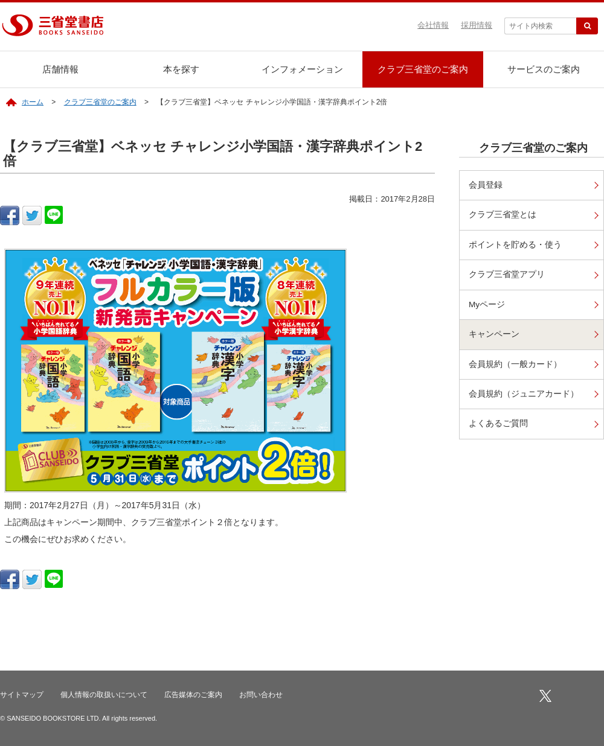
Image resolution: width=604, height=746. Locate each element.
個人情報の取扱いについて (103, 694)
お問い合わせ (261, 694)
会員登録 (486, 185)
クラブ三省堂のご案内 (423, 69)
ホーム (32, 102)
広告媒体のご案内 (193, 694)
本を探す (181, 69)
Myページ (487, 304)
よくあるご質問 (498, 423)
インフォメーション (302, 69)
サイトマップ (21, 694)
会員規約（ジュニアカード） (524, 393)
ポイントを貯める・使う (515, 244)
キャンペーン (494, 334)
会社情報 (433, 25)
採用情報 (476, 25)
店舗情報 (60, 69)
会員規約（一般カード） (515, 364)
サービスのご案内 (543, 69)
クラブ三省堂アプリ (507, 274)
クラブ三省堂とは (502, 214)
